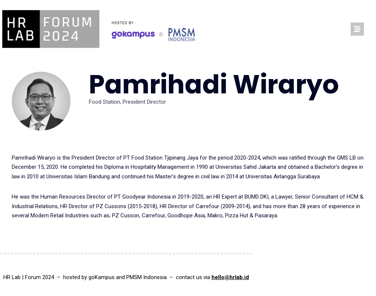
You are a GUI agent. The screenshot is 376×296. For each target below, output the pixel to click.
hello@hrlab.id (230, 277)
